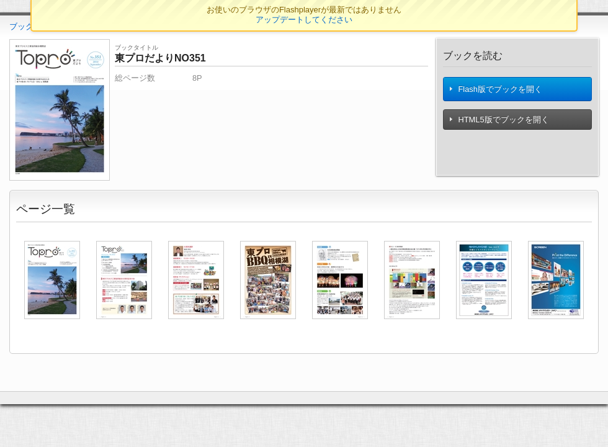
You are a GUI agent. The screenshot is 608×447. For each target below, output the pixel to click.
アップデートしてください (304, 19)
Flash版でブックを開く (496, 91)
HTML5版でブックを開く (500, 123)
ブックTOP (29, 26)
